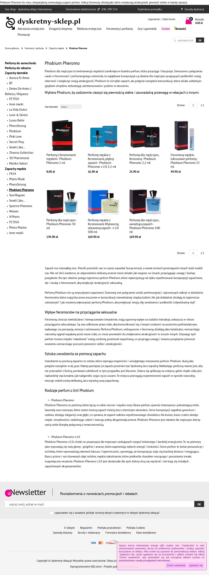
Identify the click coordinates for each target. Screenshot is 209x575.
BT (11, 83)
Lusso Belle (16, 120)
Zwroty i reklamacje (89, 532)
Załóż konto (168, 19)
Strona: (181, 105)
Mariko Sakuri (18, 163)
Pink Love (15, 136)
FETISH (14, 99)
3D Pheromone (19, 158)
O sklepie (69, 528)
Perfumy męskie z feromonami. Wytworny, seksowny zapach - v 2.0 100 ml (103, 226)
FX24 (12, 174)
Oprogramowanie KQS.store (86, 566)
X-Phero (14, 217)
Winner (14, 211)
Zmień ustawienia (176, 565)
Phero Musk (17, 179)
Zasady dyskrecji (194, 9)
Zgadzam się (196, 565)
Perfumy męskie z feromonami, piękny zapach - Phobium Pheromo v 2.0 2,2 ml (102, 161)
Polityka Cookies (135, 528)
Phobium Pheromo (21, 190)
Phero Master (18, 227)
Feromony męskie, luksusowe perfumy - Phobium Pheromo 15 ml (185, 161)
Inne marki (16, 104)
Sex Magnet (17, 195)
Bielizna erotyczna (89, 29)
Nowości (180, 29)
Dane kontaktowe (146, 532)
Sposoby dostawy (62, 532)
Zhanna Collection (21, 152)
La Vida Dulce (18, 109)
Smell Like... (17, 147)
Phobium (15, 131)
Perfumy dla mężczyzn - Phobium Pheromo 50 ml (61, 224)
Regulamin (86, 528)
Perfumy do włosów (18, 68)
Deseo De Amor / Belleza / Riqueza (18, 91)
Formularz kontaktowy (118, 532)
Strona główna (12, 48)
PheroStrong (17, 126)
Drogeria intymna (60, 29)
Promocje (24, 34)
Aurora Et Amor (19, 78)
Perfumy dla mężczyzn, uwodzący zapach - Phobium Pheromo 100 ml (144, 226)
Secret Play (16, 142)
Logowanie (154, 19)
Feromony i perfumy (119, 29)
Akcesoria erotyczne (31, 29)
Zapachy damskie (16, 73)
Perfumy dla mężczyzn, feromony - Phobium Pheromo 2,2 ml (144, 159)
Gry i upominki (147, 29)
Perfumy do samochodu (20, 63)
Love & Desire (18, 115)
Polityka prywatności (109, 528)
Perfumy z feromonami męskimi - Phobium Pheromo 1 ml (61, 159)
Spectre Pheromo (20, 206)
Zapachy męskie (56, 48)
